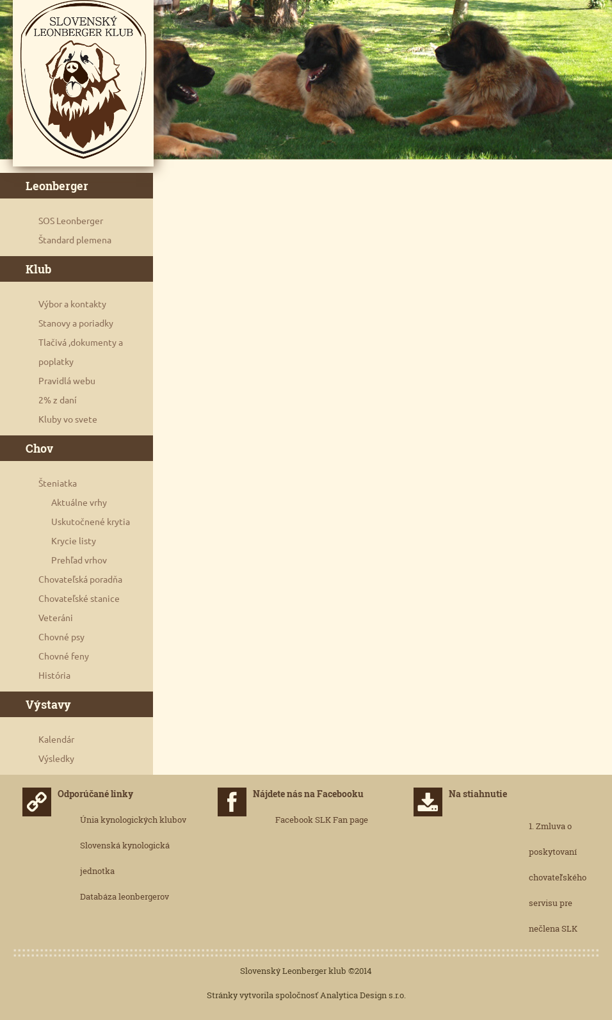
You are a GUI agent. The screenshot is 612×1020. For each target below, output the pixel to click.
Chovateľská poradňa (80, 579)
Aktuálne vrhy (79, 503)
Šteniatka (57, 483)
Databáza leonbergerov (124, 896)
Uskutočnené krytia (90, 522)
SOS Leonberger (70, 221)
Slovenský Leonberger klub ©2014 (306, 970)
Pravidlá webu (66, 381)
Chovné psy (61, 637)
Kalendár (56, 739)
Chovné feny (63, 656)
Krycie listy (73, 541)
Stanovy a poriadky (75, 323)
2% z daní (57, 400)
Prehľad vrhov (79, 560)
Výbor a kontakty (72, 304)
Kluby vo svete (67, 419)
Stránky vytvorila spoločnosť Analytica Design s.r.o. (306, 995)
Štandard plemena (74, 240)
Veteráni (55, 618)
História (54, 675)
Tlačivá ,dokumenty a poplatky (80, 352)
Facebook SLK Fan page (321, 819)
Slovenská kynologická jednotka (125, 858)
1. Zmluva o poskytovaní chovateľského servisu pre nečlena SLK (557, 877)
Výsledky (56, 759)
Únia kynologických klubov (133, 819)
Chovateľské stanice (79, 599)
